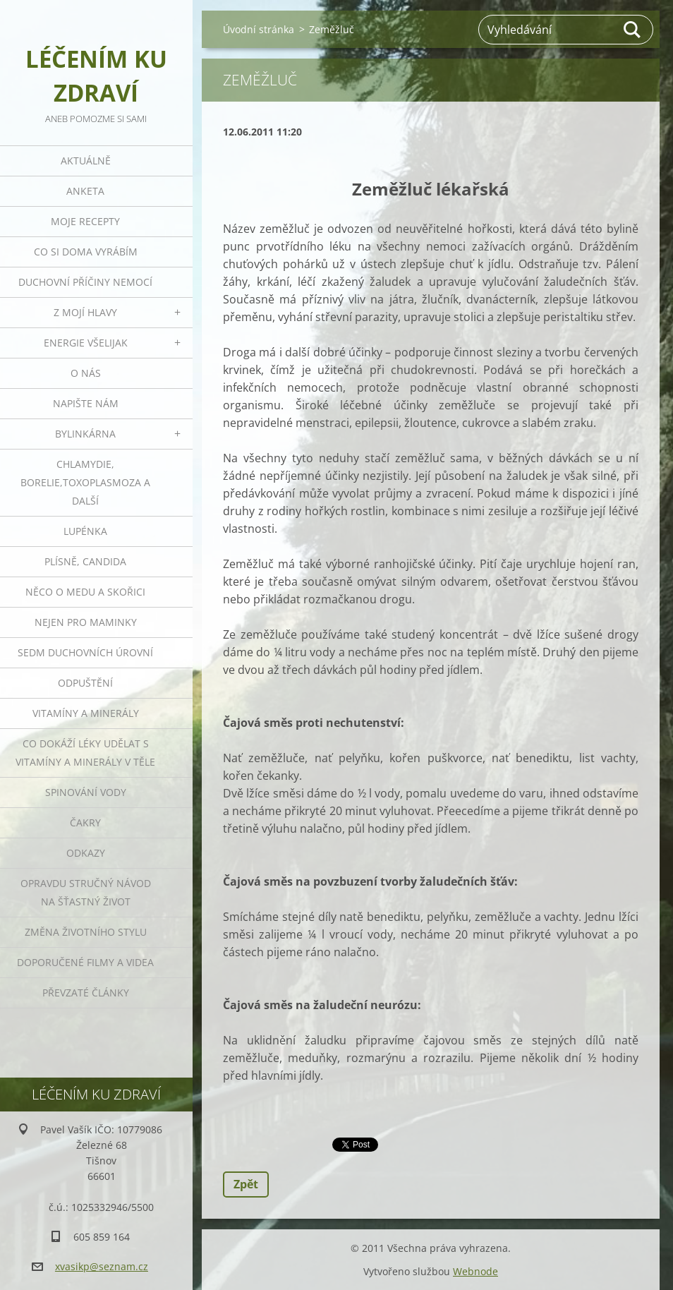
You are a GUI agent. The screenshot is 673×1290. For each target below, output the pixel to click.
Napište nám (86, 403)
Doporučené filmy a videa (85, 962)
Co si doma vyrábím (86, 251)
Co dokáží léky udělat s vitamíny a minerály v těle (85, 752)
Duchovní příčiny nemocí (85, 282)
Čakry (85, 822)
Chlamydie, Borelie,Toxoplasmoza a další (85, 482)
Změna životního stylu (86, 932)
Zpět (246, 1184)
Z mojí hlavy (85, 312)
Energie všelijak (86, 342)
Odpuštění (85, 682)
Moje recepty (85, 221)
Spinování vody (85, 792)
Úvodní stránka (258, 29)
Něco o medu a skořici (85, 591)
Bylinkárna (85, 433)
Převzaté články (85, 992)
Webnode (475, 1271)
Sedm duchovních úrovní (85, 652)
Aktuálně (86, 160)
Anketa (85, 191)
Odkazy (85, 853)
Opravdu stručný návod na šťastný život (85, 892)
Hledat (633, 29)
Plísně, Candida (85, 561)
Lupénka (85, 531)
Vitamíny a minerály (85, 713)
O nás (86, 373)
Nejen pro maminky (86, 622)
